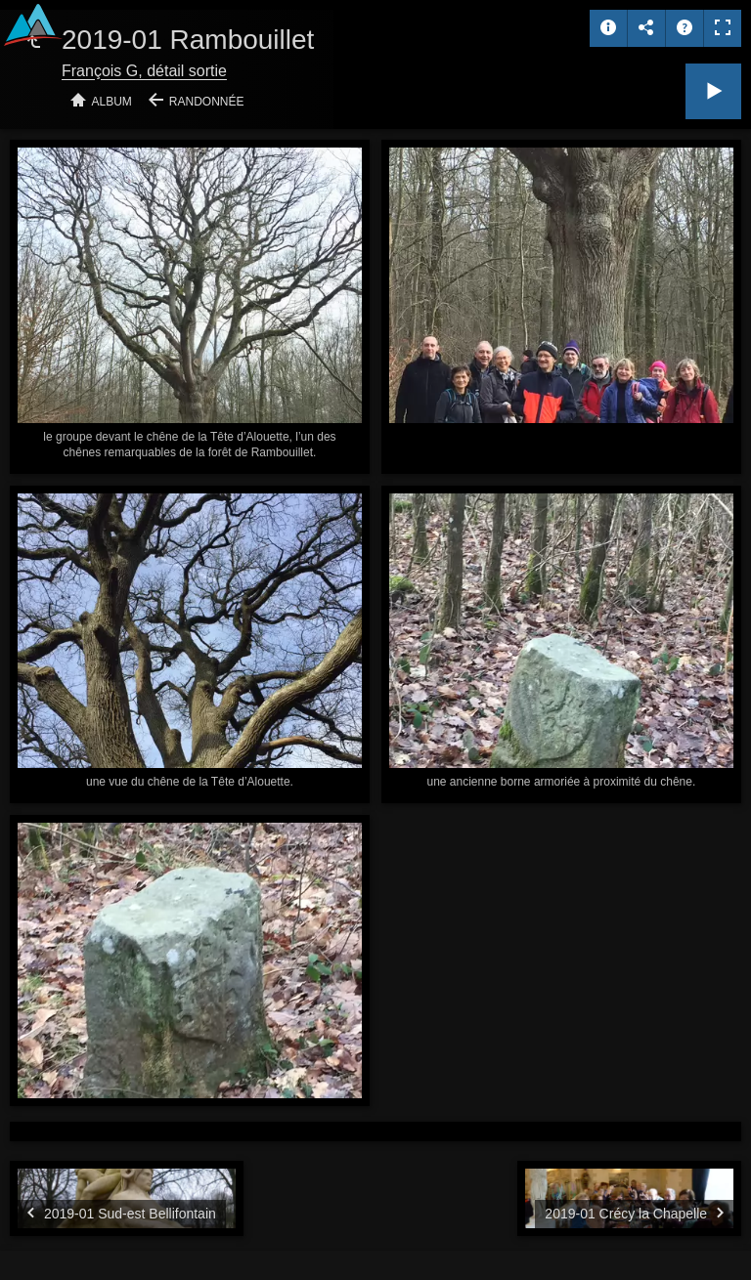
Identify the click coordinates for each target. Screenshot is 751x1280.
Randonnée (206, 101)
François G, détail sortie (144, 71)
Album (112, 101)
